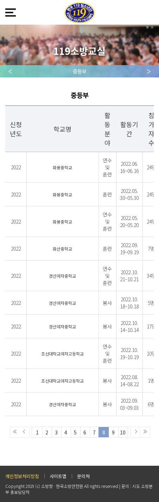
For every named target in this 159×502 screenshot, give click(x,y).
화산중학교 (62, 249)
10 (123, 432)
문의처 (83, 476)
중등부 (80, 71)
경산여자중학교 (62, 276)
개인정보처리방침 (22, 476)
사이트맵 (58, 476)
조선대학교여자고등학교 (62, 354)
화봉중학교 (62, 167)
